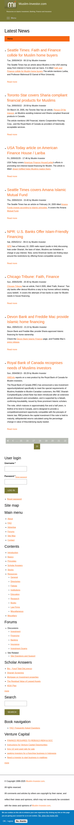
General (14, 577)
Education (15, 594)
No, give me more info (48, 816)
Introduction (13, 553)
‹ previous (13, 441)
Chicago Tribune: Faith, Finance (33, 277)
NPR (9, 246)
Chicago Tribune (14, 286)
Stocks (11, 570)
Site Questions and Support (23, 656)
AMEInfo (11, 377)
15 (21, 441)
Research (15, 599)
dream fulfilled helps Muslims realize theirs (32, 169)
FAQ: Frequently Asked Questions (25, 728)
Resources (12, 574)
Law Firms (15, 607)
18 (40, 441)
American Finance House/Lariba (38, 162)
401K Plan (11, 686)
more (7, 691)
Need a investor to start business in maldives (27, 757)
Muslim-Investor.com (35, 781)
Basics (11, 557)
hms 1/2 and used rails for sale (21, 749)
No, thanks (21, 821)
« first (8, 441)
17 (34, 441)
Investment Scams (19, 648)
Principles (12, 561)
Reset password (14, 499)
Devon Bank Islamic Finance (30, 339)
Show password (21, 477)
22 (65, 441)
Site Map (12, 536)
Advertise (12, 527)
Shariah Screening (15, 673)
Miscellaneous (17, 611)
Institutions (15, 590)
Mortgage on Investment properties (22, 677)
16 (27, 441)
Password (10, 476)
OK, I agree (8, 821)
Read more (12, 82)
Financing (15, 636)
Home (10, 39)
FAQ (10, 523)
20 (52, 441)
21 (59, 441)
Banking (14, 640)
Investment (15, 631)
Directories (15, 581)
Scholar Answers (15, 565)
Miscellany (12, 616)
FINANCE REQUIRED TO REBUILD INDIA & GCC (30, 740)
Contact (11, 540)
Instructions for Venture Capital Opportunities (27, 745)
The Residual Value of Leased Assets (24, 681)
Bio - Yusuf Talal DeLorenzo (19, 669)
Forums (11, 532)
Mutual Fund (12, 211)
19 (46, 441)
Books (13, 603)
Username (10, 463)
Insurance (15, 644)
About (10, 519)
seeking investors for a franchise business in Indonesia (31, 753)
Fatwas (14, 586)
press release (13, 342)
